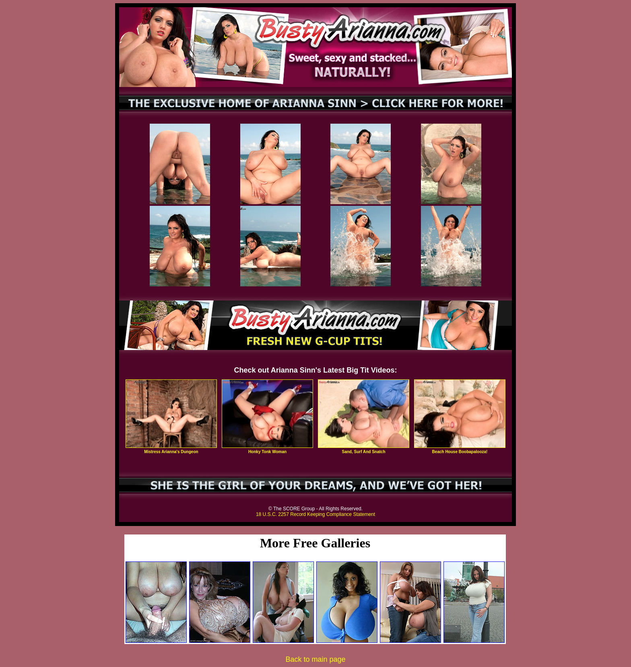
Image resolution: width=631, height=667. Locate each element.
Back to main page (315, 659)
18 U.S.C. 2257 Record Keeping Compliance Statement (315, 514)
